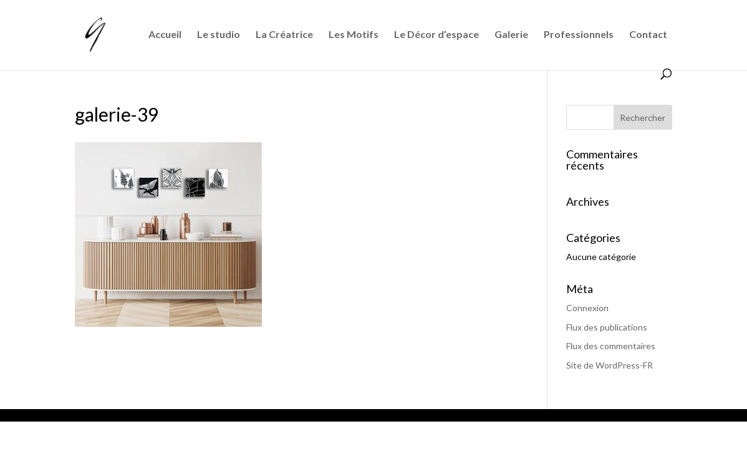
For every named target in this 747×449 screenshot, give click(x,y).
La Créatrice (284, 35)
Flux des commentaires (610, 345)
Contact (648, 35)
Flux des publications (606, 327)
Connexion (587, 307)
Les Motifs (353, 35)
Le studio (218, 35)
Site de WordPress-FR (609, 365)
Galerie (511, 35)
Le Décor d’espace (436, 35)
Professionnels (579, 35)
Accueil (164, 35)
